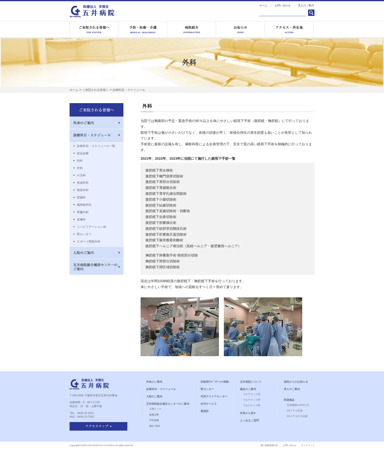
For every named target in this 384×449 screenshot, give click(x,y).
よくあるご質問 (249, 420)
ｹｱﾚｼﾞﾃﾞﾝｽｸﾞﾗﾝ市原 (297, 416)
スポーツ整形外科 (88, 241)
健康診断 (154, 414)
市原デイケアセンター (214, 396)
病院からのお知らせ (296, 381)
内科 (80, 160)
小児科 (81, 175)
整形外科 (83, 190)
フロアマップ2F (252, 400)
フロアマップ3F (252, 405)
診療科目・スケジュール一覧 (96, 146)
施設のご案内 (248, 389)
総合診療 (83, 153)
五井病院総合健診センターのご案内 (167, 403)
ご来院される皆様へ (94, 29)
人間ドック (155, 409)
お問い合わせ (283, 5)
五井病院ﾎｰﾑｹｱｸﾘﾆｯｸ (298, 405)
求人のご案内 (306, 5)
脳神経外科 (84, 204)
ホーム (263, 5)
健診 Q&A (154, 426)
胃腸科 (81, 197)
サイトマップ (307, 445)
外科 (80, 168)
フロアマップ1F (252, 394)
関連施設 (289, 399)
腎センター (84, 234)
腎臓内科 (83, 212)
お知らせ (240, 29)
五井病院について (251, 381)
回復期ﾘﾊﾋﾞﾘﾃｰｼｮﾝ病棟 (215, 381)
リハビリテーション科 (91, 227)
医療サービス (143, 29)
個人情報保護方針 (269, 445)
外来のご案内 (154, 381)
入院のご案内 (154, 396)
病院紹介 (191, 29)
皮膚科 (81, 219)
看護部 (205, 411)
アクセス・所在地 (289, 29)
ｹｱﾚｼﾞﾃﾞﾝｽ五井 (295, 410)
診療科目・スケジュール (129, 90)
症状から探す (248, 413)
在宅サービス (209, 403)
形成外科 (83, 182)
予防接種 (154, 420)
